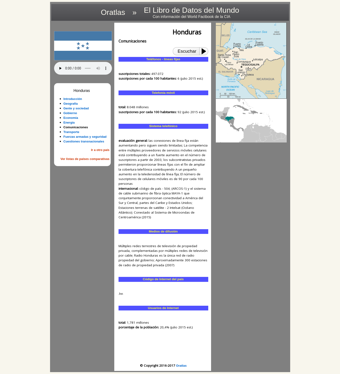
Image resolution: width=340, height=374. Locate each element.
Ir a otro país (100, 150)
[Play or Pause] (205, 51)
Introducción (73, 99)
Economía (71, 118)
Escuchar (187, 51)
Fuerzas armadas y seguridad (85, 136)
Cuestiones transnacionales (84, 141)
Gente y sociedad (76, 108)
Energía (69, 122)
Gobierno (70, 113)
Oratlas (181, 365)
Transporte (71, 132)
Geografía (71, 103)
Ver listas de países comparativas (84, 159)
